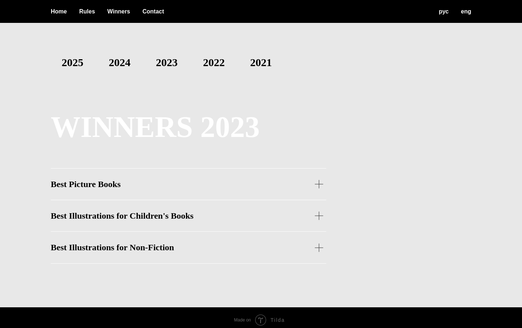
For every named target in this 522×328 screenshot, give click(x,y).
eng (466, 11)
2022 (214, 62)
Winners (118, 11)
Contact (153, 11)
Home (59, 11)
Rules (87, 11)
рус (444, 11)
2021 (261, 62)
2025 (72, 62)
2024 (119, 62)
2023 (167, 62)
